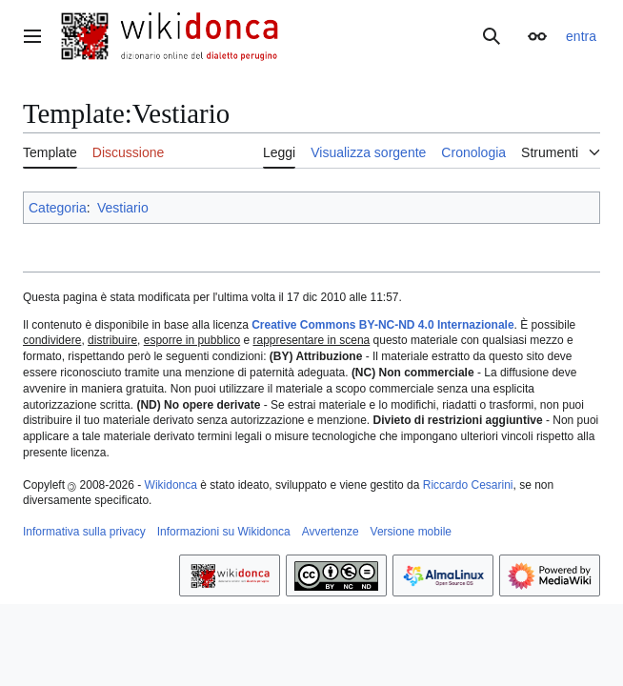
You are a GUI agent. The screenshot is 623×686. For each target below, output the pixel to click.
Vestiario (123, 207)
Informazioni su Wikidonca (224, 531)
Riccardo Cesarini (468, 485)
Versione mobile (411, 531)
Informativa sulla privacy (84, 531)
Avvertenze (330, 531)
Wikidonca (171, 485)
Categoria (58, 207)
